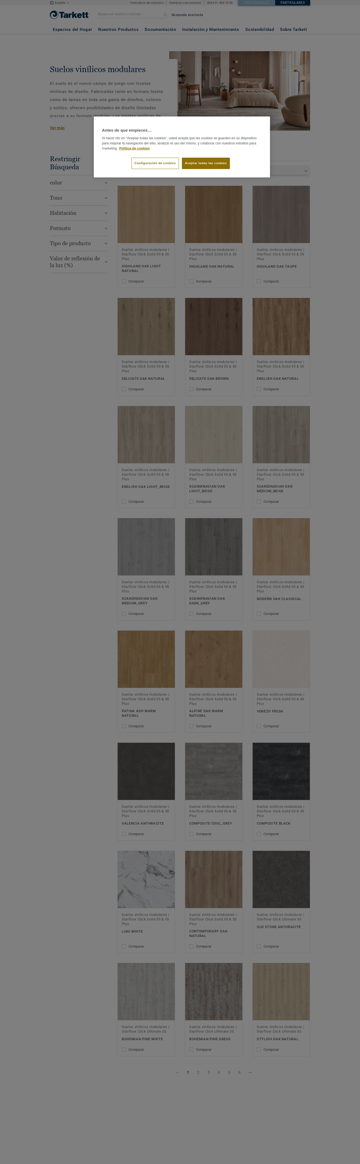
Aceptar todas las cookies (206, 163)
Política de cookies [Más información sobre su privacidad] (134, 148)
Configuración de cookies (155, 163)
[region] (182, 147)
